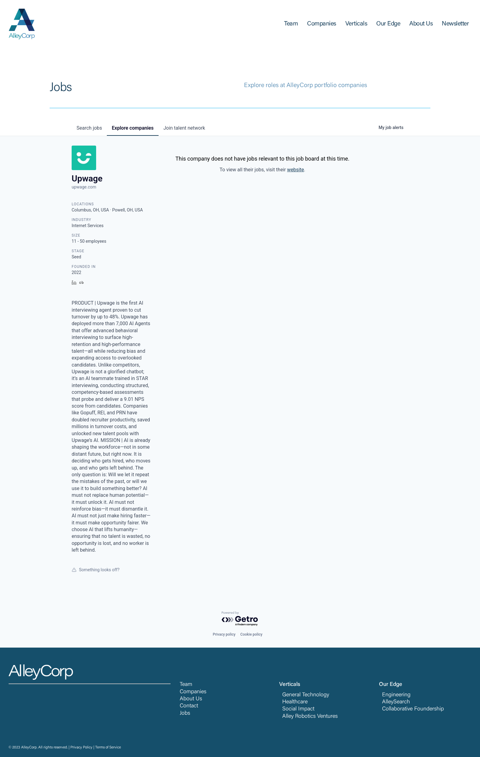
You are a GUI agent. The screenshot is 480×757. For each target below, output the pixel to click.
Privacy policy (224, 634)
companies (132, 128)
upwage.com (84, 186)
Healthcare (295, 702)
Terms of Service (108, 747)
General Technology (305, 695)
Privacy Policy (81, 747)
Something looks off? (95, 569)
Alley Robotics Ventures (310, 716)
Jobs (185, 713)
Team (186, 684)
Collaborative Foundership (413, 709)
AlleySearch (396, 702)
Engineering (396, 695)
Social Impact (298, 709)
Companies (193, 692)
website (295, 170)
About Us (191, 699)
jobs (89, 128)
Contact (189, 706)
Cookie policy (251, 634)
